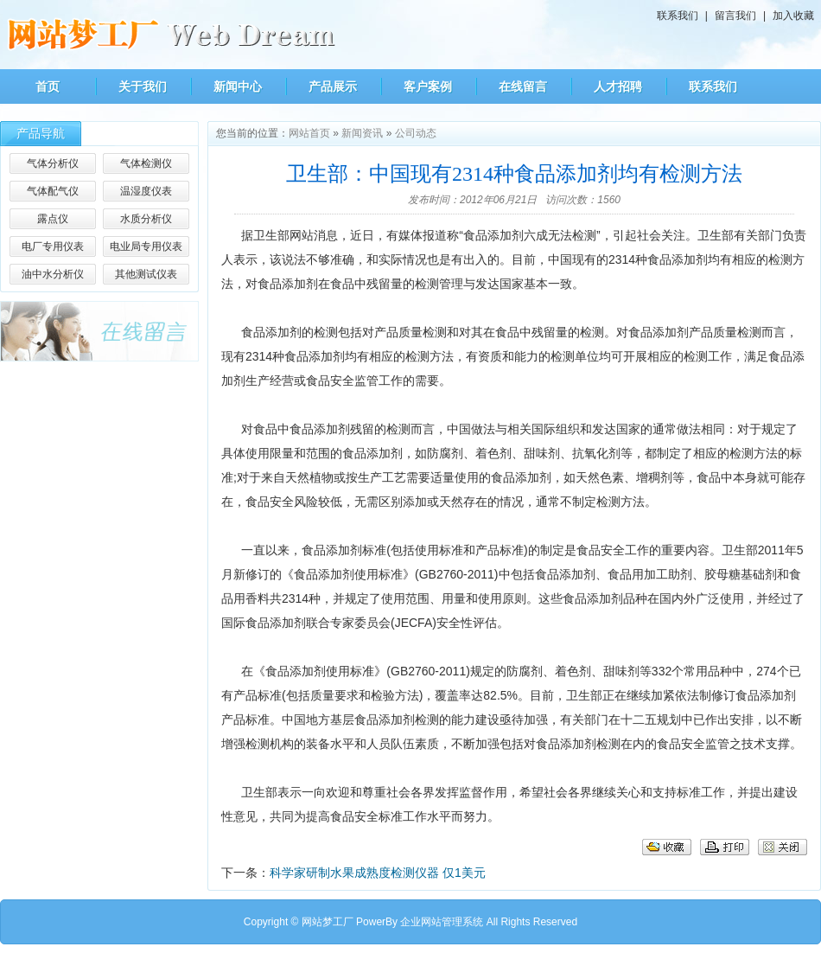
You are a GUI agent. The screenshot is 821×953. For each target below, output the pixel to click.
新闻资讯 (362, 133)
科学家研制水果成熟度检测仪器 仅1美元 (378, 872)
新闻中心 (237, 86)
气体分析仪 (53, 163)
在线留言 (523, 86)
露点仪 (52, 219)
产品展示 (333, 86)
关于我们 (142, 86)
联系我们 (677, 16)
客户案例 (428, 86)
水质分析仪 (146, 219)
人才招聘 (618, 86)
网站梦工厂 (327, 922)
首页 (47, 86)
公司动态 (415, 133)
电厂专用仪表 (53, 246)
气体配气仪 (53, 191)
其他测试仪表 (146, 274)
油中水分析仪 (53, 274)
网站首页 (309, 133)
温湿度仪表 (146, 191)
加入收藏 (793, 16)
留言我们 (735, 16)
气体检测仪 (146, 163)
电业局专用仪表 (146, 246)
